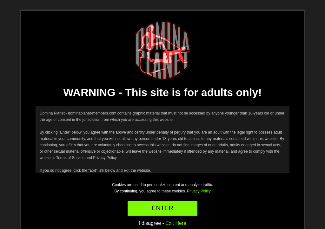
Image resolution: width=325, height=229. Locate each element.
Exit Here (175, 223)
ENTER (162, 208)
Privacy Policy (199, 191)
